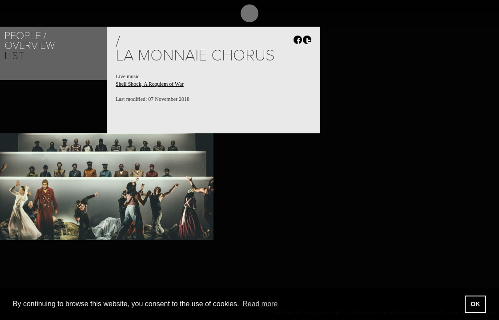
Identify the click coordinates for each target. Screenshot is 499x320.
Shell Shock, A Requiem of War (150, 84)
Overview (29, 45)
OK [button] (475, 304)
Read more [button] (260, 304)
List (14, 55)
